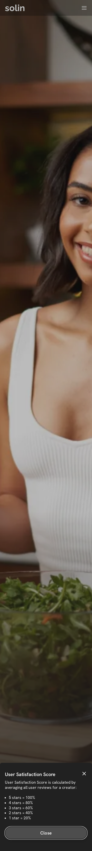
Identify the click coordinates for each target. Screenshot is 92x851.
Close (46, 833)
